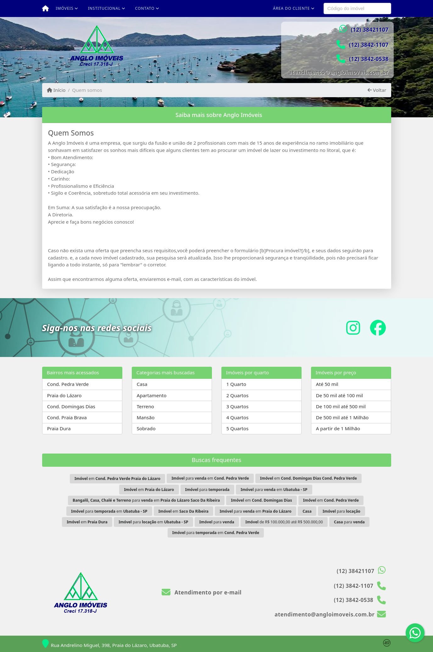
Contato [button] (145, 8)
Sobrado (146, 428)
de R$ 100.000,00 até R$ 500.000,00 (284, 522)
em (117, 478)
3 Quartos (237, 406)
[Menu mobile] (45, 8)
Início (56, 90)
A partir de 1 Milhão (338, 428)
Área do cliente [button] (291, 8)
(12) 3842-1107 (369, 44)
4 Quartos (237, 417)
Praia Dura (59, 428)
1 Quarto (236, 384)
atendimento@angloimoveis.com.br (339, 72)
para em (210, 478)
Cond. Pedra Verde (68, 384)
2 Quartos (237, 395)
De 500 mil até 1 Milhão (342, 417)
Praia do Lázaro (64, 395)
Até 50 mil (327, 384)
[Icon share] (353, 327)
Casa (142, 384)
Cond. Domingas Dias (71, 406)
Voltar (377, 90)
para (207, 489)
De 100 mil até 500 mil (341, 406)
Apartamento (152, 395)
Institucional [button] (104, 8)
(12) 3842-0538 (369, 59)
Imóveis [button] (64, 8)
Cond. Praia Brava (67, 417)
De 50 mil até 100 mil (339, 395)
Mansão (146, 417)
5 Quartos (237, 428)
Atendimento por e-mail (202, 592)
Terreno (145, 406)
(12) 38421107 (370, 29)
